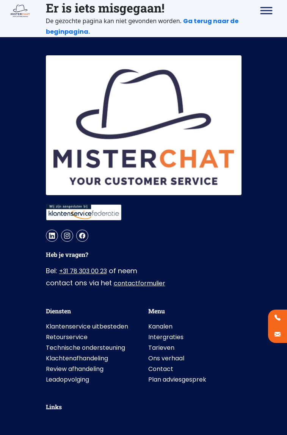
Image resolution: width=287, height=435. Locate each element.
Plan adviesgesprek (177, 379)
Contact (160, 369)
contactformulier (139, 283)
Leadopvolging (67, 379)
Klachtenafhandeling (77, 358)
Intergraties (165, 337)
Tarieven (161, 347)
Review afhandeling (75, 369)
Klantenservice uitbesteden (87, 326)
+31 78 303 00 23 (83, 271)
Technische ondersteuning (85, 347)
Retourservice (67, 337)
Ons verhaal (166, 358)
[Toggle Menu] (266, 10)
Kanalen (160, 326)
